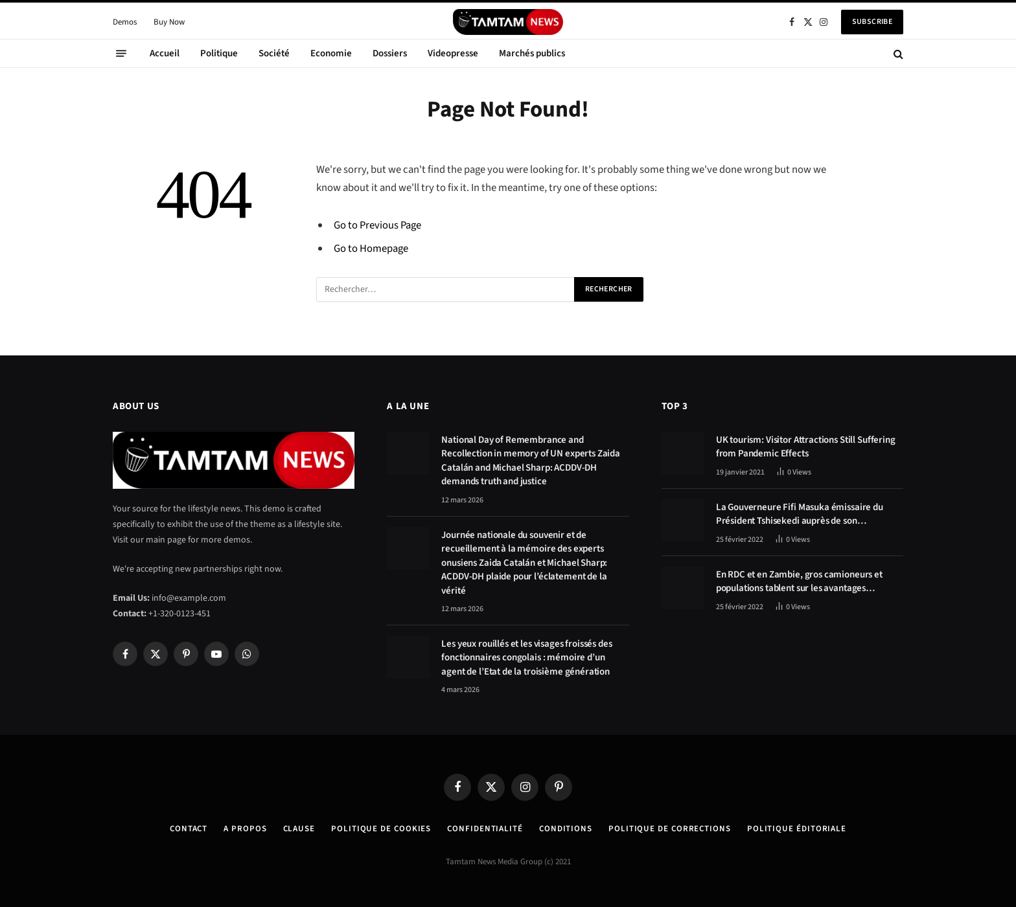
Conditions (565, 828)
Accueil (164, 53)
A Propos (245, 828)
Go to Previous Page (377, 225)
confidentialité (485, 828)
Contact (188, 828)
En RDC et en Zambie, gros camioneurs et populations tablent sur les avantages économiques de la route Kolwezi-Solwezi (800, 582)
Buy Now (169, 22)
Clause (299, 828)
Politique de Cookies (381, 828)
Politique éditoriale (796, 828)
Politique (219, 53)
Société (274, 53)
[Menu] (121, 53)
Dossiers (390, 53)
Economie (331, 53)
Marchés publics (532, 53)
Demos (125, 22)
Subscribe (872, 21)
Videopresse (453, 53)
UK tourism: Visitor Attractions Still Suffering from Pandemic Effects (805, 446)
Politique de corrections (669, 828)
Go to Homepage (371, 248)
